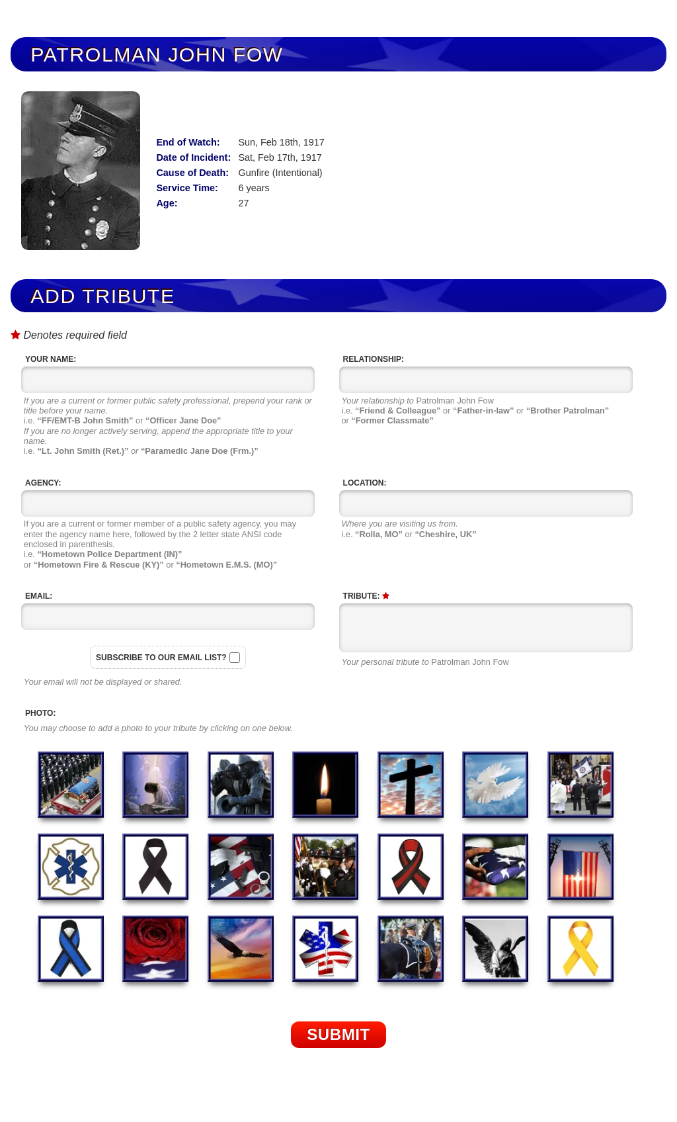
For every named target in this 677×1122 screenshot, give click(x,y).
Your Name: (50, 359)
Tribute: (366, 596)
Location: (365, 483)
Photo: (40, 713)
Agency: (43, 483)
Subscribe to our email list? (161, 657)
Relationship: (373, 359)
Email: (38, 596)
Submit (338, 1034)
